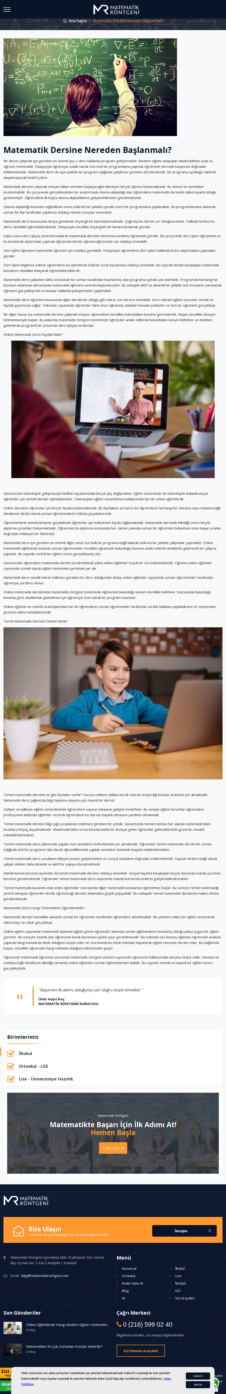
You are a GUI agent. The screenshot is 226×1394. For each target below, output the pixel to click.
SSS (178, 1290)
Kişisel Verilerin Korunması (188, 1376)
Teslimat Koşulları (175, 1381)
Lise (178, 1275)
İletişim (193, 1231)
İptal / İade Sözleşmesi (207, 1381)
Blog (125, 1290)
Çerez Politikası (131, 1376)
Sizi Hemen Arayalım (140, 1350)
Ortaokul (128, 1275)
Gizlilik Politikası (156, 1376)
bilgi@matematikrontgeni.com (44, 1275)
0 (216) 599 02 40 (147, 1324)
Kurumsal (129, 1268)
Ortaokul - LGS (33, 1066)
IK (123, 1298)
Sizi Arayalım (185, 1298)
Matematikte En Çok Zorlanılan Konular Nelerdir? (64, 1346)
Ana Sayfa (75, 20)
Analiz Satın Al (113, 1148)
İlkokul (25, 1053)
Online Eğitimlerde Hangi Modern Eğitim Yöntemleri (67, 1324)
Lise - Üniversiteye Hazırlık (46, 1078)
